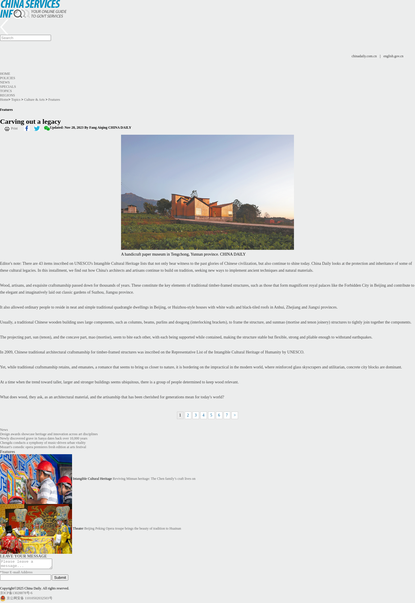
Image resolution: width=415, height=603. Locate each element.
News (5, 82)
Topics (6, 91)
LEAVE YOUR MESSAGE (23, 556)
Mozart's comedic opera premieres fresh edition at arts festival (43, 447)
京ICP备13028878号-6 (16, 595)
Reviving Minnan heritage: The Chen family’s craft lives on (154, 479)
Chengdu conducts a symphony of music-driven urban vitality (43, 443)
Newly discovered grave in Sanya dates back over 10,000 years (43, 438)
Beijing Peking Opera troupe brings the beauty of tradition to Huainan (132, 528)
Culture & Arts (34, 100)
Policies (7, 78)
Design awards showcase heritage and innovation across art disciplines (49, 434)
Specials (8, 87)
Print (14, 128)
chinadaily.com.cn (364, 56)
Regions (7, 95)
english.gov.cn (393, 56)
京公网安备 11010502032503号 (29, 600)
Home (5, 74)
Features (54, 100)
